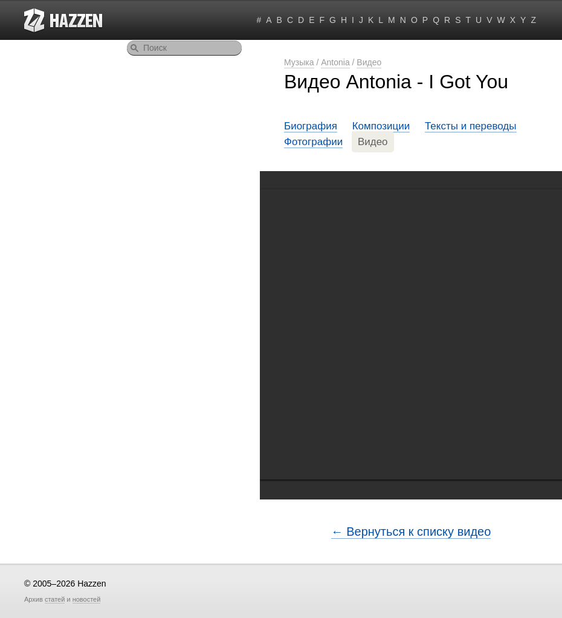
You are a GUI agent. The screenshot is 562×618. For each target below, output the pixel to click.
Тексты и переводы (471, 126)
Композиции (381, 126)
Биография (310, 126)
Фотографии (313, 142)
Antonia (335, 62)
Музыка (299, 62)
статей (55, 599)
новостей (87, 599)
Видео (369, 62)
